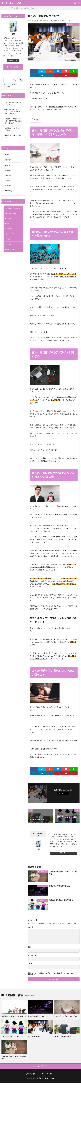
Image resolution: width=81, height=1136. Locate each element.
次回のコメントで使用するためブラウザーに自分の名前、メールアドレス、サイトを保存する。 (53, 973)
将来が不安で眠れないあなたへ (60, 886)
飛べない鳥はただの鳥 (11, 3)
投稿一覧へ (63, 853)
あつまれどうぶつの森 (13, 208)
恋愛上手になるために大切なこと (61, 900)
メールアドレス (33, 955)
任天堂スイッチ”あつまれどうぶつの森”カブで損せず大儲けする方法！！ (13, 121)
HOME (5, 8)
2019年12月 (8, 191)
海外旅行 (9, 244)
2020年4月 (7, 170)
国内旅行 (9, 228)
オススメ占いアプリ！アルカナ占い (65, 1016)
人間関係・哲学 (14, 8)
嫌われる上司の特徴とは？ (62, 1036)
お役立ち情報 (7, 86)
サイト (30, 963)
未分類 (8, 239)
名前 (29, 947)
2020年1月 (7, 186)
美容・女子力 (10, 249)
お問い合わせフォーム (33, 1074)
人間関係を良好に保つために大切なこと (12, 129)
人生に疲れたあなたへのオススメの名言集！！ (63, 873)
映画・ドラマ (10, 234)
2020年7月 (7, 155)
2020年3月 (7, 175)
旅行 (5, 84)
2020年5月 (7, 165)
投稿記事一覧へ (13, 60)
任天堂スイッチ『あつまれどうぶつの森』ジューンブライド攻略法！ (12, 111)
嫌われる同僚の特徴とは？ (28, 8)
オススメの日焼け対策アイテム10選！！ (12, 103)
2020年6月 (7, 160)
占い (7, 223)
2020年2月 (7, 180)
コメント (30, 927)
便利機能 (9, 218)
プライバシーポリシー (48, 1074)
